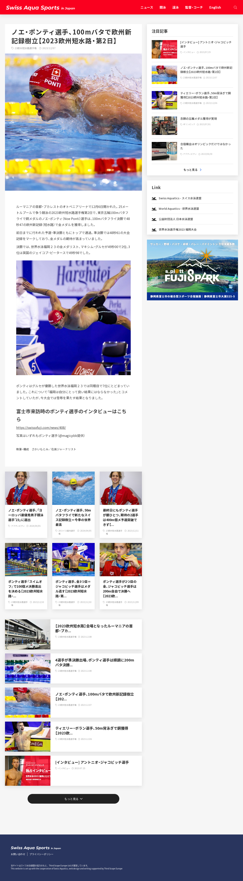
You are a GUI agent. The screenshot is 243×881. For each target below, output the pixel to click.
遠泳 (175, 7)
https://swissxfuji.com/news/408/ (41, 427)
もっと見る (71, 799)
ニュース (147, 7)
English (215, 7)
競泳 (163, 7)
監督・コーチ (194, 7)
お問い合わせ (18, 854)
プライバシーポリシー (41, 854)
